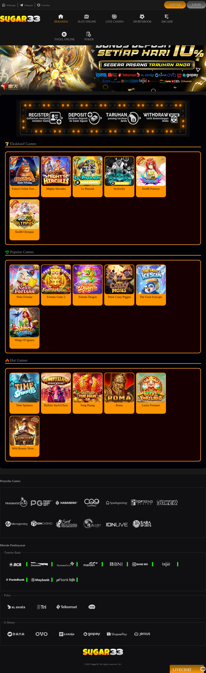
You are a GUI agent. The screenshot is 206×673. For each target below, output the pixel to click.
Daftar (175, 4)
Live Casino (115, 18)
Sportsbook (142, 18)
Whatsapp (8, 5)
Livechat (43, 5)
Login (196, 4)
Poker (89, 36)
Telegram (26, 5)
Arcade (167, 18)
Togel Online (64, 36)
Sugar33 (95, 664)
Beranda (61, 18)
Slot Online (87, 18)
